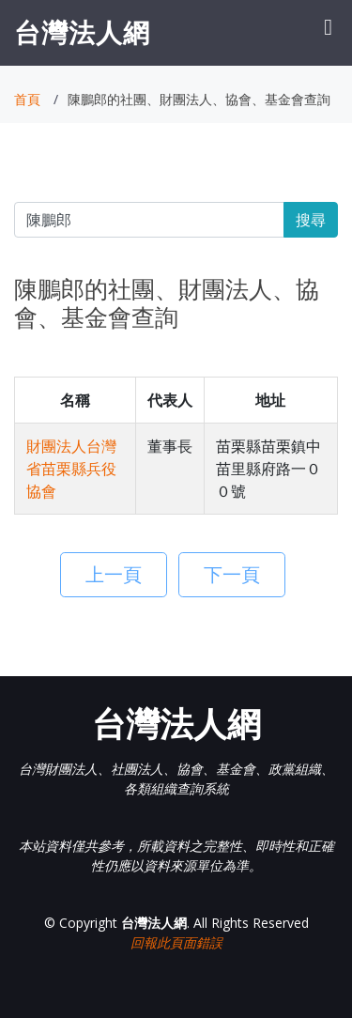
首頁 (27, 99)
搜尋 (311, 219)
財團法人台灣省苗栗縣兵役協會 (71, 468)
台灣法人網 (82, 32)
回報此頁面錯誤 (176, 942)
